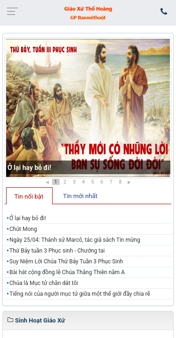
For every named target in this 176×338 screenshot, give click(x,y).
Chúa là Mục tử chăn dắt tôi (43, 283)
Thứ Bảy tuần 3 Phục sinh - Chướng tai (57, 250)
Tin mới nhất (80, 196)
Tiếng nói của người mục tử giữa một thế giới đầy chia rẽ (79, 294)
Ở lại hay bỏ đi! (29, 167)
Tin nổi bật (29, 196)
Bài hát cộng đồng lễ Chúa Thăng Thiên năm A (67, 272)
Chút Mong (23, 229)
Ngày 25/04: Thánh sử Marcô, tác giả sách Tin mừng (74, 240)
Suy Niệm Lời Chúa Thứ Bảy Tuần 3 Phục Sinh (66, 261)
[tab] (29, 195)
